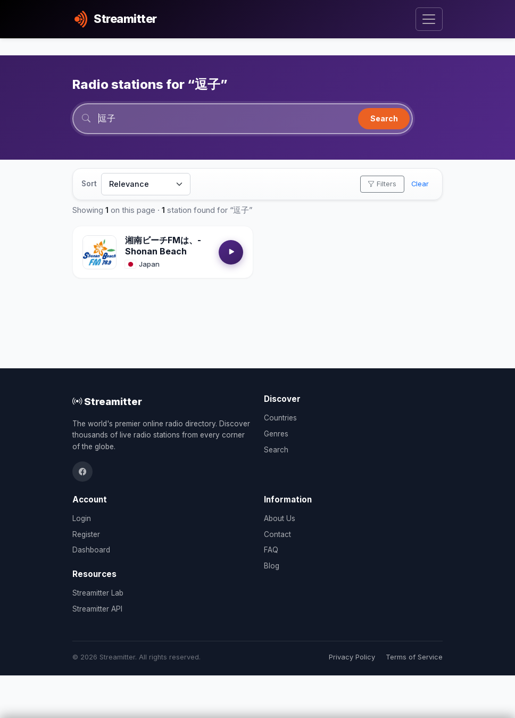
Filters (382, 184)
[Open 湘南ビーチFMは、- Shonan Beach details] (99, 253)
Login (81, 518)
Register (86, 534)
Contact (277, 534)
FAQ (271, 550)
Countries (280, 418)
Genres (276, 434)
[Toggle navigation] (429, 19)
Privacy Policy (352, 657)
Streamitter (107, 401)
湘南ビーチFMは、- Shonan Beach (163, 246)
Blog (271, 566)
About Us (279, 518)
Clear (420, 184)
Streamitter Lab (97, 593)
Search (384, 118)
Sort (89, 184)
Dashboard (91, 550)
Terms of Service (414, 657)
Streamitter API (97, 609)
